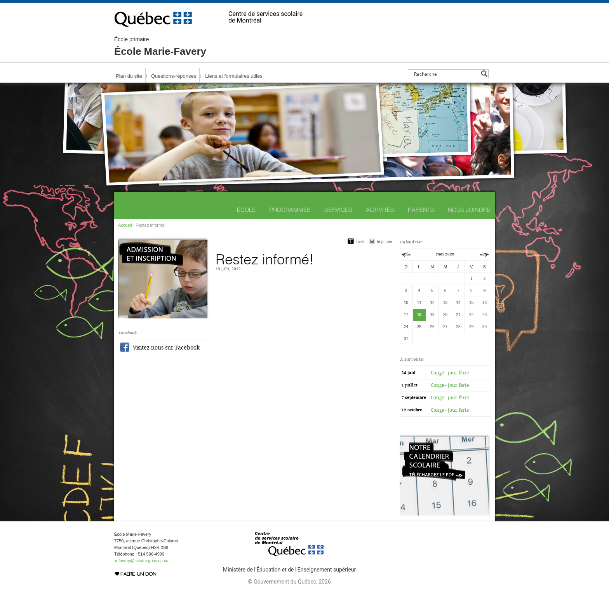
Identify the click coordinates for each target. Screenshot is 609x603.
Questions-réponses (173, 76)
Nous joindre (469, 209)
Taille (360, 241)
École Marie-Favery (160, 46)
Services (338, 209)
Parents (421, 209)
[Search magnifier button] (484, 74)
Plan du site (129, 76)
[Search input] (446, 73)
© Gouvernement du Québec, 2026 (289, 582)
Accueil (125, 225)
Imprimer (384, 241)
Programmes (290, 209)
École (246, 209)
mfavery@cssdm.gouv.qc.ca (142, 560)
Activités (380, 209)
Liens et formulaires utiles (233, 76)
